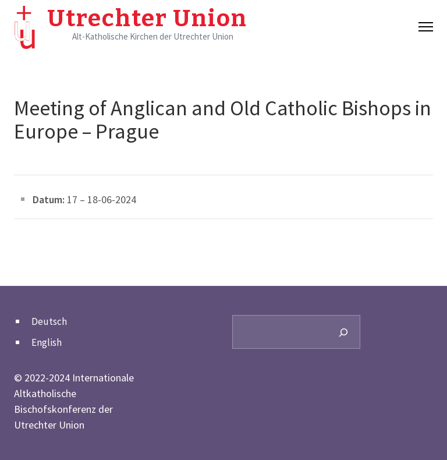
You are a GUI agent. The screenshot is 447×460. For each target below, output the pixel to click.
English (46, 342)
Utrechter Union (147, 19)
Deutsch (49, 321)
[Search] (343, 332)
